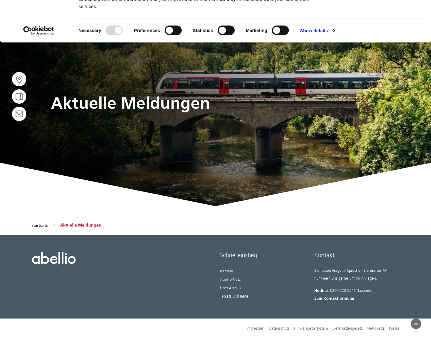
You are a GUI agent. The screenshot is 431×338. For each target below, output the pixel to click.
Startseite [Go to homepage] (39, 225)
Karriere (226, 271)
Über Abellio (230, 288)
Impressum (255, 328)
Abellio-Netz (230, 279)
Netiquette (376, 328)
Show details (314, 67)
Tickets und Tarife (234, 296)
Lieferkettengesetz (348, 328)
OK (381, 15)
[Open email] (19, 114)
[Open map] (19, 96)
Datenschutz (279, 328)
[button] (416, 324)
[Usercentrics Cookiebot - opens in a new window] (39, 67)
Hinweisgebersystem (311, 328)
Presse (394, 328)
